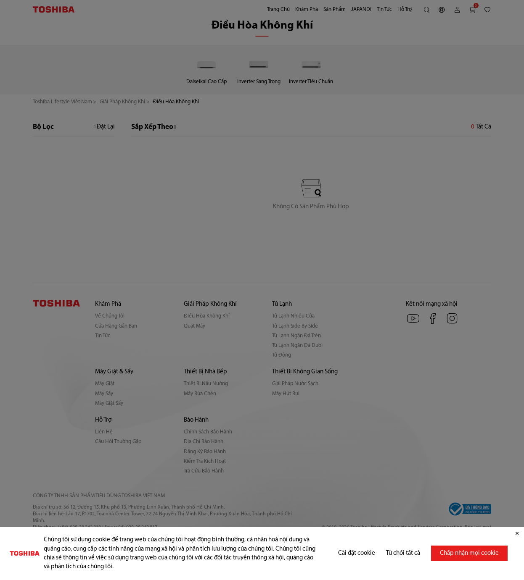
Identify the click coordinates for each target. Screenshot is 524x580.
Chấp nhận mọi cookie (469, 553)
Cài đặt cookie (356, 553)
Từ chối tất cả (403, 553)
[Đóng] (517, 534)
